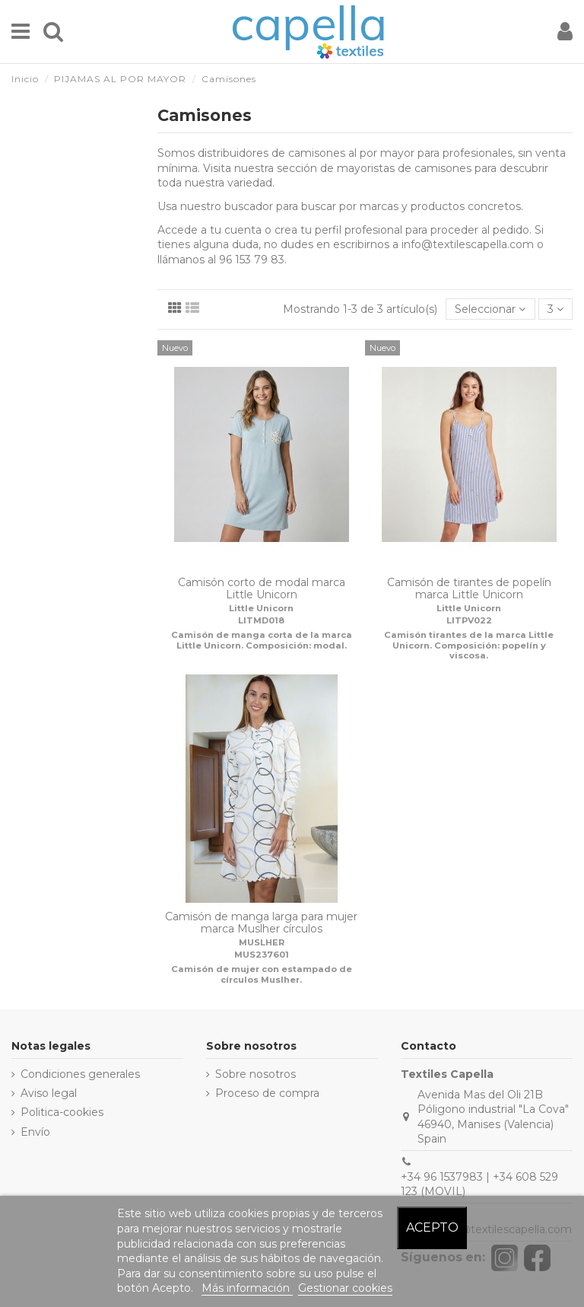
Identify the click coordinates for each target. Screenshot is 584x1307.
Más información (247, 1288)
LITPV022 (469, 620)
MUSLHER (261, 942)
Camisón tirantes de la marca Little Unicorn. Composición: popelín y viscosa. (469, 645)
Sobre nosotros (255, 1074)
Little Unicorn (261, 608)
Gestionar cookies (345, 1288)
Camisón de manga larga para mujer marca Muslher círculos (261, 923)
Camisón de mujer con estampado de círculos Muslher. (261, 974)
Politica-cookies (62, 1112)
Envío (35, 1132)
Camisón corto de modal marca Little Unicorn (261, 588)
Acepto (432, 1227)
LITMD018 (261, 620)
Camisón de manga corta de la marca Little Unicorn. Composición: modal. (261, 640)
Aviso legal (49, 1093)
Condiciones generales (80, 1074)
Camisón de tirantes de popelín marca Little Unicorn (469, 588)
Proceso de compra (267, 1093)
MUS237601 (261, 954)
